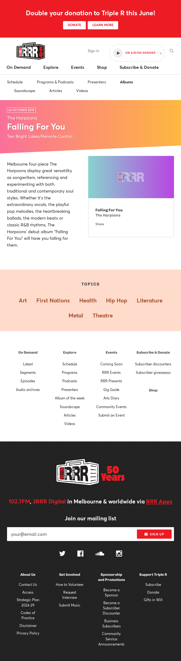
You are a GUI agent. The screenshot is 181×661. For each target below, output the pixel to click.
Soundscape (24, 90)
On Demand (28, 352)
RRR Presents (111, 381)
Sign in (93, 50)
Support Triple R (153, 574)
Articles (55, 90)
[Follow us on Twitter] (62, 554)
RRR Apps (159, 501)
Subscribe (153, 584)
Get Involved (69, 574)
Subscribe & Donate (153, 352)
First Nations (53, 300)
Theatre (103, 315)
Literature (149, 300)
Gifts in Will (153, 599)
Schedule (15, 81)
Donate (153, 592)
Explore (69, 352)
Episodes (28, 381)
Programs (69, 372)
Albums (126, 81)
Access (28, 592)
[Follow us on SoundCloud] (99, 554)
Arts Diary (111, 398)
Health (88, 300)
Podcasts (69, 381)
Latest (28, 364)
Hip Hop (116, 300)
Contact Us (28, 584)
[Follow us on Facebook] (80, 554)
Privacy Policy (28, 633)
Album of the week (70, 398)
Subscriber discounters (153, 364)
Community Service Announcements (111, 638)
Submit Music (69, 605)
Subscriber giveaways (153, 372)
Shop (153, 390)
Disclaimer (28, 625)
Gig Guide (111, 389)
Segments (28, 372)
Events (111, 352)
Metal (75, 315)
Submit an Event (111, 415)
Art (23, 300)
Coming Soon (111, 364)
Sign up (154, 534)
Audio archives (28, 389)
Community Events (111, 406)
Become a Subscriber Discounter (111, 608)
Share (99, 224)
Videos (82, 90)
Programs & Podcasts (55, 81)
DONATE (74, 25)
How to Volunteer (69, 584)
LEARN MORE (102, 25)
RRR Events (111, 372)
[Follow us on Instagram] (119, 554)
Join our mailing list (90, 518)
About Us (27, 574)
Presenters (97, 81)
